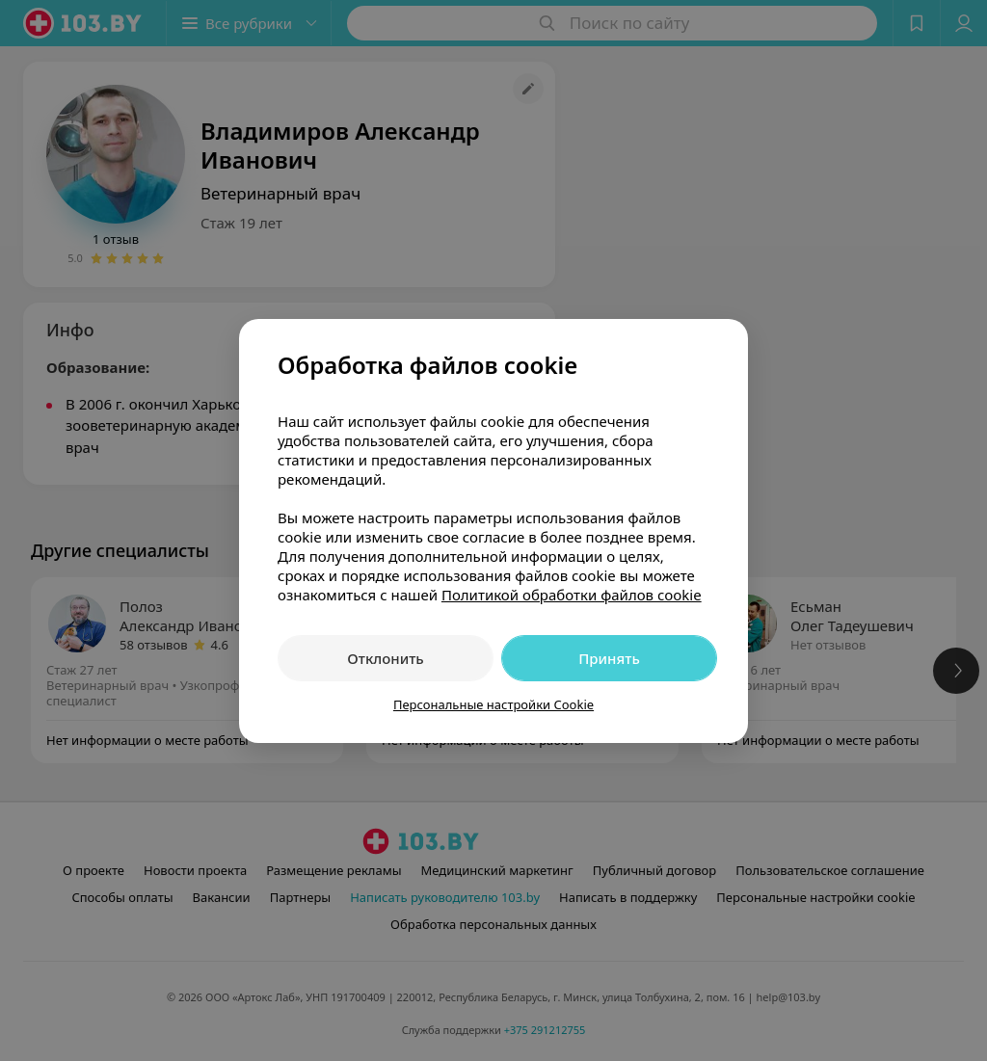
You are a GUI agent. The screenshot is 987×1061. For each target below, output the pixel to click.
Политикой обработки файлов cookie (571, 594)
